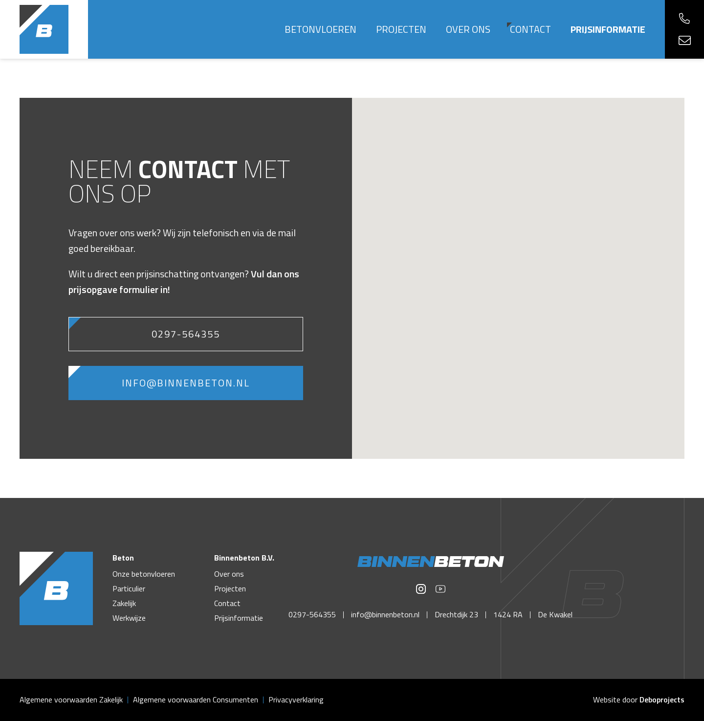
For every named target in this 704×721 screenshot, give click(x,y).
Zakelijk (124, 603)
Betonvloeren (320, 29)
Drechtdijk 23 (456, 614)
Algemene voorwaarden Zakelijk (71, 699)
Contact (530, 29)
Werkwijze (129, 618)
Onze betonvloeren (143, 574)
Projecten (401, 29)
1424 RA (508, 614)
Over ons (468, 29)
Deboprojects (661, 699)
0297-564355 (186, 333)
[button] (518, 269)
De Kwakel (555, 614)
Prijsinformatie (608, 29)
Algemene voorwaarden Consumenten (195, 699)
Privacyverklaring (296, 699)
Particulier (128, 588)
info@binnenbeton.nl (186, 382)
